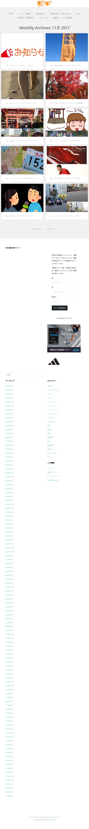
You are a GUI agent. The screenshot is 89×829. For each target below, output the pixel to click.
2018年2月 (9, 721)
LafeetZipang (58, 65)
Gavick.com (56, 817)
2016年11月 (10, 780)
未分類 (49, 429)
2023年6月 (9, 485)
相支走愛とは (40, 14)
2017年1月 (9, 772)
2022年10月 (10, 512)
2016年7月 (9, 796)
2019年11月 (10, 638)
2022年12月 (10, 504)
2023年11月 (10, 477)
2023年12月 (10, 473)
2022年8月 (9, 520)
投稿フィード (52, 472)
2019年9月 (9, 646)
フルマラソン (26, 178)
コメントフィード (53, 476)
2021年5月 (9, 567)
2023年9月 (9, 481)
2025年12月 (10, 402)
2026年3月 (9, 390)
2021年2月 (9, 579)
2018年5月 (9, 709)
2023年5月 (9, 489)
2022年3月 (9, 532)
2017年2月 (9, 768)
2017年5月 (9, 756)
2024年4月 (9, 457)
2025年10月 (10, 410)
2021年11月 (10, 548)
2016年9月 (9, 788)
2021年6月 (9, 563)
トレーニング (13, 103)
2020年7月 (9, 607)
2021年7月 (9, 559)
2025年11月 (10, 406)
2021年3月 (9, 575)
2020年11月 (10, 591)
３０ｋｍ (50, 457)
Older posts (36, 229)
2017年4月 (9, 760)
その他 (49, 386)
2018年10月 (10, 689)
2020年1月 (9, 630)
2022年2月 (9, 536)
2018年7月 (9, 701)
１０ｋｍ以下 (52, 453)
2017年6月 (9, 753)
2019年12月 (10, 634)
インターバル (63, 140)
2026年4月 (9, 386)
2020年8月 (9, 603)
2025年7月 (9, 418)
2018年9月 (9, 693)
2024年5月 (9, 453)
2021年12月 (10, 544)
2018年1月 (9, 725)
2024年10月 (10, 433)
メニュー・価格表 (24, 14)
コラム (49, 394)
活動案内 (50, 437)
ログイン (50, 468)
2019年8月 (9, 650)
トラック (50, 398)
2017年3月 (9, 764)
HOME (11, 14)
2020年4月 (9, 619)
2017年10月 (10, 737)
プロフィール (43, 18)
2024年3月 (9, 461)
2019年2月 (9, 674)
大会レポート (52, 421)
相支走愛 (80, 103)
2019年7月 (9, 654)
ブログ (78, 14)
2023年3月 (9, 496)
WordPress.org (52, 480)
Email (54, 297)
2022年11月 (10, 508)
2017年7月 (9, 749)
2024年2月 (9, 465)
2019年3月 (9, 670)
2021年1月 (9, 583)
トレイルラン (52, 402)
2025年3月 (9, 421)
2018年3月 (9, 717)
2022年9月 (9, 516)
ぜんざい (12, 140)
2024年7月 (9, 445)
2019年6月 (9, 658)
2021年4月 (9, 571)
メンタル (33, 103)
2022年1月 (9, 540)
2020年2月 (9, 626)
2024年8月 (9, 441)
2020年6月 (9, 611)
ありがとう (13, 216)
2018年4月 (9, 713)
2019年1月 (9, 678)
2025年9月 (9, 414)
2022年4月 (9, 528)
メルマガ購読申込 (59, 308)
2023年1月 (9, 500)
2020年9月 (9, 599)
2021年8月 (9, 556)
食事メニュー (52, 449)
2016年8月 (9, 792)
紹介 (48, 441)
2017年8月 (9, 745)
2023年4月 (9, 492)
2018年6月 (9, 705)
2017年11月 (10, 733)
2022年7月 (9, 524)
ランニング (74, 103)
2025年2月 (9, 426)
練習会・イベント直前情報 (63, 18)
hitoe (55, 103)
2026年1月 (9, 398)
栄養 (48, 433)
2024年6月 (9, 449)
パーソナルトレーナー (21, 65)
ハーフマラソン (52, 410)
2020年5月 (9, 615)
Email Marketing (61, 318)
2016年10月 (10, 784)
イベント (12, 65)
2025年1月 (9, 429)
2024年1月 (9, 469)
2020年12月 (10, 587)
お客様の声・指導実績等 (25, 18)
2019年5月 (9, 662)
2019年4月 (9, 666)
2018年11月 (10, 686)
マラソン (30, 65)
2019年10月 (10, 642)
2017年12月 (10, 729)
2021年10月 (10, 552)
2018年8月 (9, 697)
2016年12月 (10, 776)
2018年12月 (10, 682)
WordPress (51, 820)
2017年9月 (9, 741)
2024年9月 (9, 437)
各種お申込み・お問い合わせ (60, 14)
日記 (48, 426)
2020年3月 (9, 622)
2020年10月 (10, 595)
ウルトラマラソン (53, 390)
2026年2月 (9, 394)
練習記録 (50, 445)
